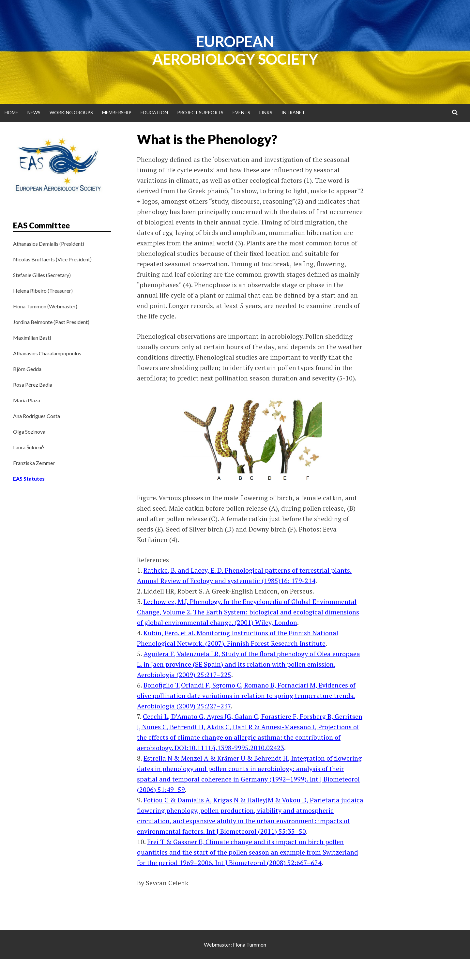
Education (154, 112)
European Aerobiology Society (235, 50)
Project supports (200, 112)
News (33, 112)
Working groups (71, 112)
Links (265, 112)
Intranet (293, 112)
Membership (116, 112)
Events (241, 112)
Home (11, 112)
